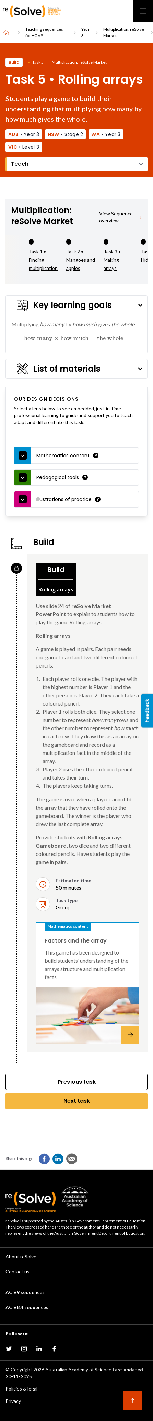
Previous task (77, 1082)
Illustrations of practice (64, 499)
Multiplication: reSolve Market (123, 32)
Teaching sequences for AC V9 (44, 32)
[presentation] (73, 338)
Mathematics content (63, 455)
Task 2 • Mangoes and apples (80, 260)
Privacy (13, 1401)
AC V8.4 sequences (26, 1307)
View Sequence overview (120, 217)
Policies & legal (21, 1389)
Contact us (17, 1271)
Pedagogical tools (57, 477)
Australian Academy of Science (78, 1369)
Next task (76, 1101)
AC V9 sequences (25, 1292)
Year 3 (85, 32)
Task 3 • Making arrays (112, 260)
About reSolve (20, 1256)
